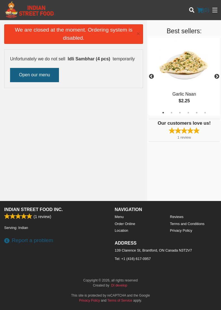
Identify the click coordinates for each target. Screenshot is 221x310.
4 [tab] (188, 112)
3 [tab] (180, 112)
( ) (203, 10)
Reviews (176, 217)
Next (217, 76)
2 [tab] (171, 112)
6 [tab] (205, 112)
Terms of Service (119, 300)
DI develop (119, 285)
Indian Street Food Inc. (33, 209)
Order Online (125, 224)
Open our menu (34, 74)
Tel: (133, 259)
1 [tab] (163, 112)
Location (121, 230)
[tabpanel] (184, 76)
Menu (119, 217)
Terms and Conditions (187, 224)
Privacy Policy (181, 230)
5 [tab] (196, 112)
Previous (151, 76)
